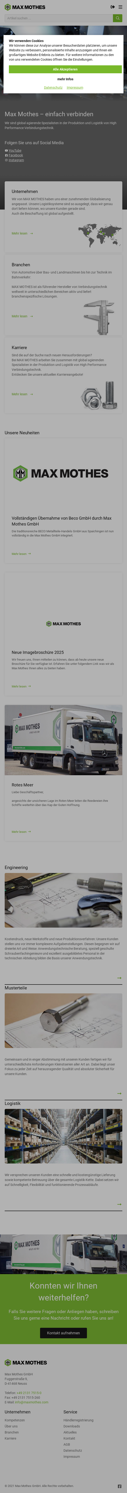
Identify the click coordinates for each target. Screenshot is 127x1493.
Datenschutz (53, 87)
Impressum (75, 87)
